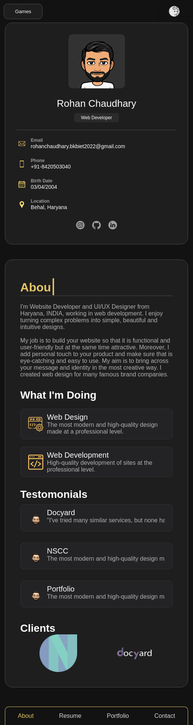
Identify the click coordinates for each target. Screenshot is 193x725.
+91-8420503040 (51, 167)
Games (23, 11)
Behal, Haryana (49, 207)
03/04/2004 (44, 187)
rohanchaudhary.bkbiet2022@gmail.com (78, 146)
